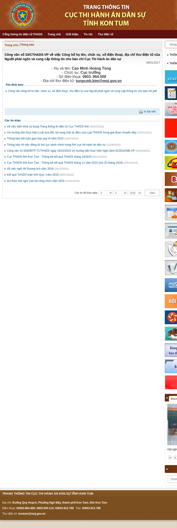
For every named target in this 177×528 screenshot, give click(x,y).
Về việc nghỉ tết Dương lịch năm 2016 (30, 168)
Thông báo (27, 44)
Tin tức (88, 34)
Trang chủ (54, 34)
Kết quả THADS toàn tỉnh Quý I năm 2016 (33, 174)
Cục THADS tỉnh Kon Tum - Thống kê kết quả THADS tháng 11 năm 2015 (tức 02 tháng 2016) (65, 162)
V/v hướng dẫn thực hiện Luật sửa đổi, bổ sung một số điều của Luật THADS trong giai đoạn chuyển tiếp (71, 132)
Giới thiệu (72, 34)
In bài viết (150, 111)
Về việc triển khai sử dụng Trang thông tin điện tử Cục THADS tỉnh (48, 126)
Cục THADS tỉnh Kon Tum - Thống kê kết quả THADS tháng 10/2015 (49, 156)
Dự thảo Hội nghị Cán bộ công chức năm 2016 (36, 181)
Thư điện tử (105, 34)
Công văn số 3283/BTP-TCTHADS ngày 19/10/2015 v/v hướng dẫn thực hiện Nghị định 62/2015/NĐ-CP (71, 150)
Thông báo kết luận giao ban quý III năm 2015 (35, 138)
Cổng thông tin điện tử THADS (22, 34)
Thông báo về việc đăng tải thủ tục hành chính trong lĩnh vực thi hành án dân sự (56, 144)
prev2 (170, 457)
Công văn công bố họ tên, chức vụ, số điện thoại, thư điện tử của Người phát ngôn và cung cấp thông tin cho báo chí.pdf (82, 91)
